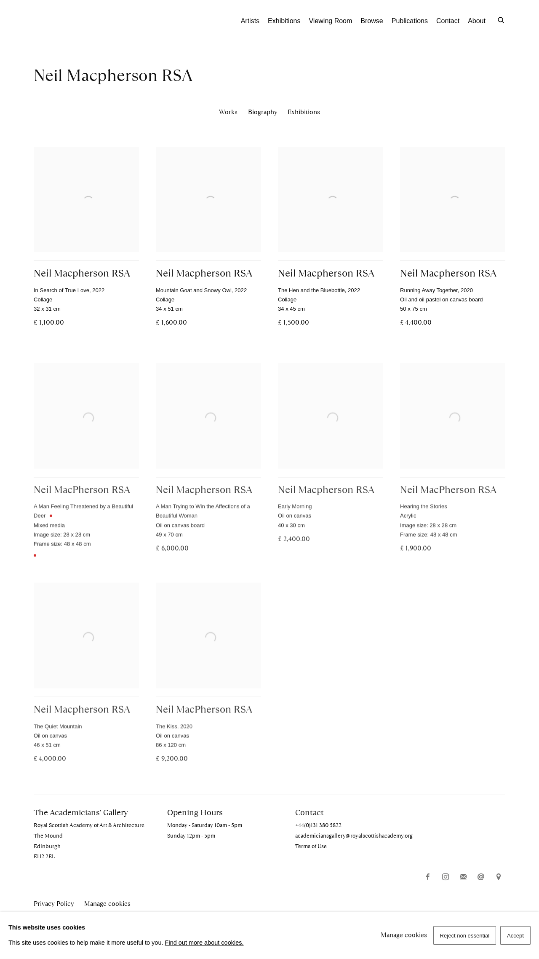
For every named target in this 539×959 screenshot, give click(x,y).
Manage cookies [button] (107, 904)
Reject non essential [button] (465, 935)
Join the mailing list (463, 877)
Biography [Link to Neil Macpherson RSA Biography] (263, 111)
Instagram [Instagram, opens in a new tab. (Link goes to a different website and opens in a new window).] (445, 877)
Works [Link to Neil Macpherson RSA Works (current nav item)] (228, 111)
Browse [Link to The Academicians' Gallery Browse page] (371, 20)
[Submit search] (501, 19)
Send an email (481, 877)
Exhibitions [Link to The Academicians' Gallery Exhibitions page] (284, 20)
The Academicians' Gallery (80, 21)
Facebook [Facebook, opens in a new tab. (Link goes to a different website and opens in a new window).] (428, 877)
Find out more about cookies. (204, 942)
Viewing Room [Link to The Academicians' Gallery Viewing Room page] (330, 20)
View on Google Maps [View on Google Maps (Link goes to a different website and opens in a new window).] (498, 877)
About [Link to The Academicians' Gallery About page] (477, 20)
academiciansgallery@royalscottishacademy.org (354, 836)
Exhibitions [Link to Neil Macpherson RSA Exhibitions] (304, 111)
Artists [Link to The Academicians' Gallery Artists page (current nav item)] (250, 20)
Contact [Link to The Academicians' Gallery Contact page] (447, 20)
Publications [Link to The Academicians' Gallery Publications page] (410, 20)
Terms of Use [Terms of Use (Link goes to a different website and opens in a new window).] (311, 846)
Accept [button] (515, 935)
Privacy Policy (54, 904)
